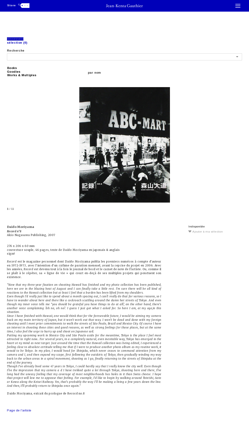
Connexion (15, 39)
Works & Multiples (22, 75)
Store (11, 5)
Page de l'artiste (19, 410)
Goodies (14, 71)
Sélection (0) (17, 42)
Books (12, 67)
